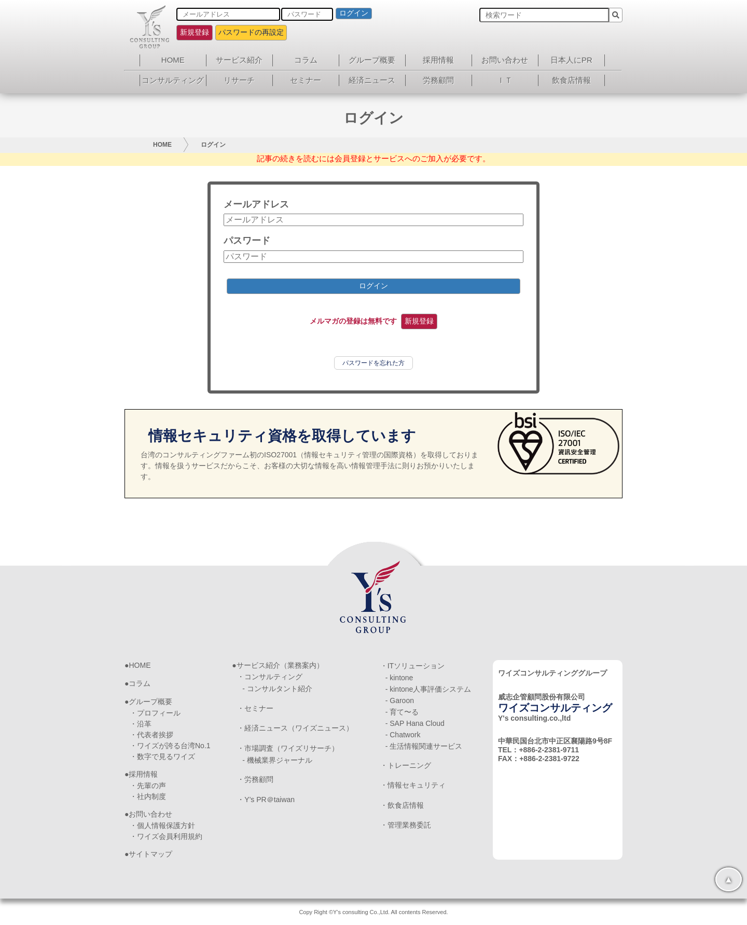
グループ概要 (372, 59)
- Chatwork (403, 735)
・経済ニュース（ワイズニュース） (295, 728)
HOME (173, 59)
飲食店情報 (571, 80)
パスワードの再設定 (251, 32)
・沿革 (140, 724)
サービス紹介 (239, 59)
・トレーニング (405, 765)
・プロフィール (155, 713)
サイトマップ (150, 854)
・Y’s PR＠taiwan (266, 799)
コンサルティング (173, 80)
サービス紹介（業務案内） (280, 665)
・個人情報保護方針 (162, 825)
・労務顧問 (255, 779)
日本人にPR (571, 59)
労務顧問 (438, 80)
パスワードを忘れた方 (373, 363)
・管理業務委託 (405, 825)
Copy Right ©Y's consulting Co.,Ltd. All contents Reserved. (373, 912)
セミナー (305, 80)
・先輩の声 (148, 785)
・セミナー (255, 708)
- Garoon (399, 700)
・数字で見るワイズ (162, 756)
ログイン (353, 13)
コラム (305, 59)
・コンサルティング (269, 676)
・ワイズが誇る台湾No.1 (170, 745)
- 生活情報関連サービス (424, 746)
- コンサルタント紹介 (277, 688)
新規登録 (194, 32)
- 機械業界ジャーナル (277, 760)
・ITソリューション (412, 666)
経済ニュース (372, 80)
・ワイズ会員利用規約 (166, 836)
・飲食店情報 (402, 805)
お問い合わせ (504, 59)
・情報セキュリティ (413, 785)
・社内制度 (148, 796)
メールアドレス (256, 204)
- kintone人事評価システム (428, 689)
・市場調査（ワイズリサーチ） (288, 748)
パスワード (247, 240)
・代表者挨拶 (151, 735)
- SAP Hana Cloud (415, 723)
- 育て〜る (402, 712)
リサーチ (239, 80)
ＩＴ (505, 80)
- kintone (399, 678)
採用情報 (438, 59)
